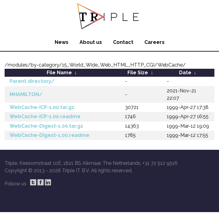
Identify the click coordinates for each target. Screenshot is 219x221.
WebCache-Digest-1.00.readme (49, 135)
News (61, 42)
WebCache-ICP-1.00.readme (45, 116)
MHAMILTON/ (26, 94)
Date (185, 73)
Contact (123, 42)
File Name (59, 73)
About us (91, 42)
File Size (137, 73)
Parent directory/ (32, 81)
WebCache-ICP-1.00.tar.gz (42, 107)
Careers (154, 42)
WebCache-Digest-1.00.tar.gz (46, 126)
